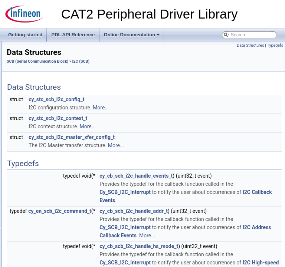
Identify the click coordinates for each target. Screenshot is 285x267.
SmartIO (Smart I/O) (38, 198)
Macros (37, 141)
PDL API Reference (73, 34)
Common (33, 117)
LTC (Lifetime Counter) (41, 68)
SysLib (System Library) (42, 239)
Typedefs (275, 45)
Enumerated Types (49, 166)
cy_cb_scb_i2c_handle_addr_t (226, 227)
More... (194, 108)
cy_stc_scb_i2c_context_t (150, 118)
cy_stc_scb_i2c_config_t (149, 99)
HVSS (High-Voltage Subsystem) (51, 43)
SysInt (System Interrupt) (43, 231)
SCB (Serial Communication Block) (53, 109)
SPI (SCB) (34, 174)
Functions (40, 149)
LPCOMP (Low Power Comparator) (53, 60)
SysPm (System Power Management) (56, 247)
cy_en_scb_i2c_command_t (152, 227)
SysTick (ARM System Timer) (47, 255)
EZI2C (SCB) (37, 125)
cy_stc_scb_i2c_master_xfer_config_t (164, 137)
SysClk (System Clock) (41, 215)
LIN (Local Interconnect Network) (51, 52)
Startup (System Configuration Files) (54, 207)
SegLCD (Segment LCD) (43, 190)
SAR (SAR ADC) (35, 100)
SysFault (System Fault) (42, 223)
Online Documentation (132, 37)
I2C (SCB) (34, 133)
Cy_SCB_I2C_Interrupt (217, 208)
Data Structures (45, 158)
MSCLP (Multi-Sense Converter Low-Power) (62, 84)
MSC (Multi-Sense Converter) (48, 76)
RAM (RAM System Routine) (47, 92)
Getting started (25, 34)
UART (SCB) (37, 182)
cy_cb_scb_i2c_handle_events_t (228, 176)
